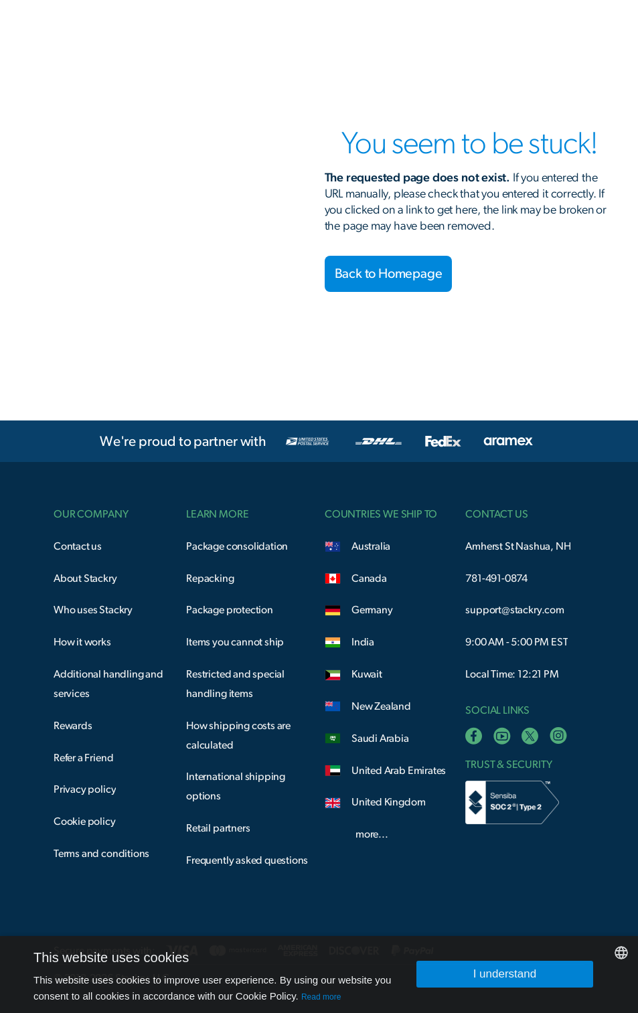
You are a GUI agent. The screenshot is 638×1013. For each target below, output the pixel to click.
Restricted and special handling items (235, 684)
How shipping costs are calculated (238, 735)
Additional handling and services (108, 684)
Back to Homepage (389, 274)
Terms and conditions (101, 853)
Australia (370, 546)
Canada (369, 578)
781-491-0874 (496, 578)
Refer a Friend (83, 758)
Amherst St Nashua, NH (517, 546)
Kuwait (366, 674)
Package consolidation (237, 546)
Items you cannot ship (235, 642)
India (362, 642)
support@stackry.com (514, 610)
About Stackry (85, 578)
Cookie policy (85, 821)
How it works (82, 642)
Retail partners (218, 828)
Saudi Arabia (380, 738)
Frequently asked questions (247, 860)
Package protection (229, 610)
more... (371, 834)
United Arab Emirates (398, 770)
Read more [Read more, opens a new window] (321, 997)
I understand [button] (505, 973)
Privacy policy (85, 789)
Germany (372, 610)
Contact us (78, 546)
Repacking (210, 578)
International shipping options (235, 786)
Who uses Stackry (93, 610)
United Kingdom (388, 802)
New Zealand (381, 706)
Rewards (73, 725)
